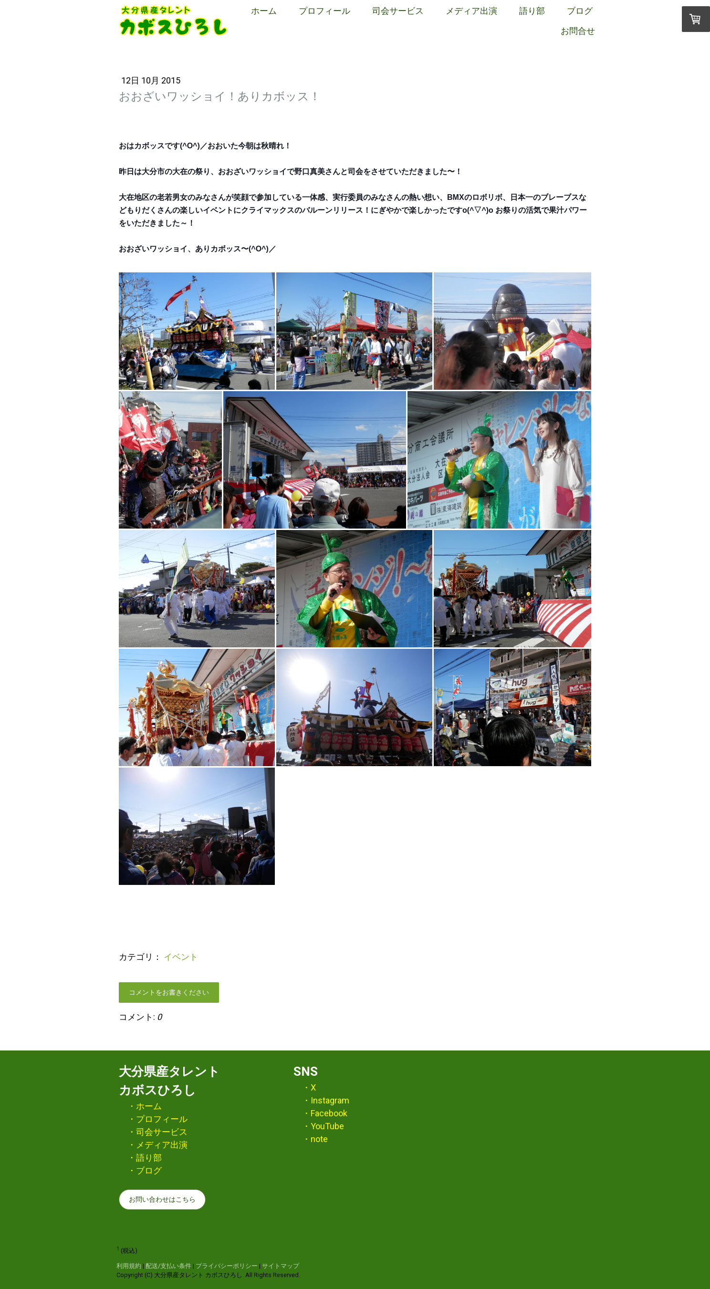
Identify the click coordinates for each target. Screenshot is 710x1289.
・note (315, 1139)
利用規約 (128, 1265)
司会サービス (398, 11)
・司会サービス (157, 1132)
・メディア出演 (157, 1145)
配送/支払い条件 (168, 1265)
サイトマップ (280, 1265)
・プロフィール (157, 1119)
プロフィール (324, 11)
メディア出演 (471, 11)
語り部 (532, 11)
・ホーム (144, 1106)
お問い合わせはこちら (162, 1199)
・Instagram (325, 1100)
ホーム (264, 11)
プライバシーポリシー (227, 1265)
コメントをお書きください (169, 992)
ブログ (580, 11)
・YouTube (323, 1126)
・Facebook (324, 1113)
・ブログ (144, 1170)
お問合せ (578, 31)
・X (309, 1087)
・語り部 (144, 1158)
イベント (181, 957)
